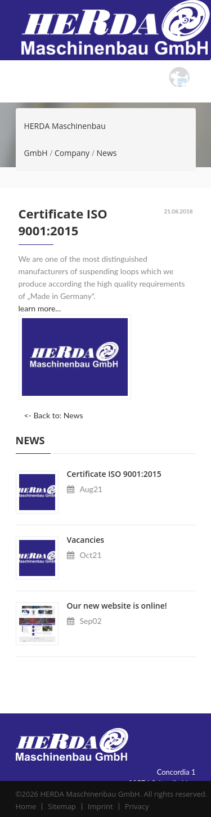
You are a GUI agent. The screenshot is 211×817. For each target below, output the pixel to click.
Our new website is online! (117, 605)
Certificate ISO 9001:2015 (114, 473)
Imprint (102, 806)
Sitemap (64, 806)
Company (72, 153)
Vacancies (86, 539)
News (107, 153)
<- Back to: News (53, 415)
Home (27, 806)
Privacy (139, 806)
